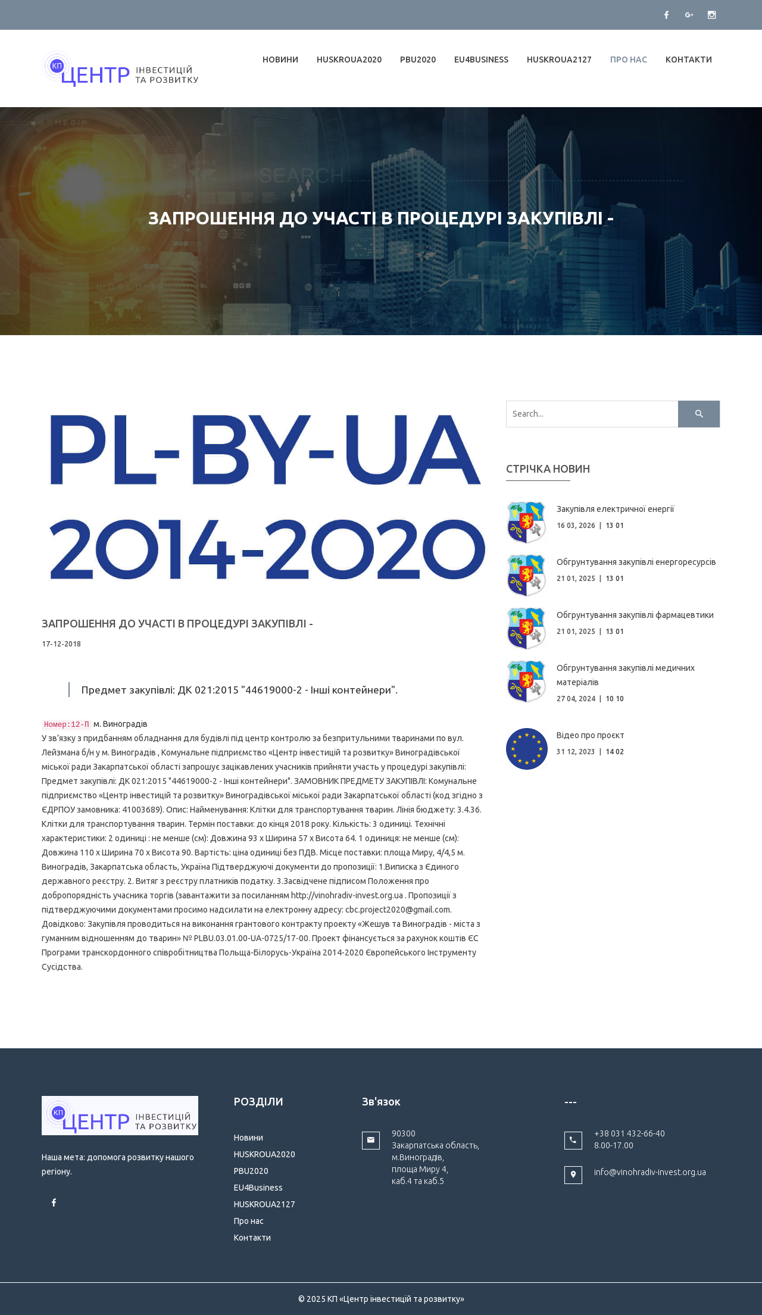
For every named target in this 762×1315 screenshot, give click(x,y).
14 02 (614, 751)
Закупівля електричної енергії (615, 509)
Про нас (628, 59)
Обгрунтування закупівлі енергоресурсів (636, 562)
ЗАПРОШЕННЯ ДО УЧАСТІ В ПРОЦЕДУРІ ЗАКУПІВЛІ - (177, 623)
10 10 (614, 698)
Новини (280, 59)
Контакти (689, 59)
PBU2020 (418, 59)
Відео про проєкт (590, 735)
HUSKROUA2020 (349, 59)
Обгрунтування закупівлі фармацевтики (635, 615)
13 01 (614, 525)
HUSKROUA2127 (559, 59)
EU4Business (481, 59)
